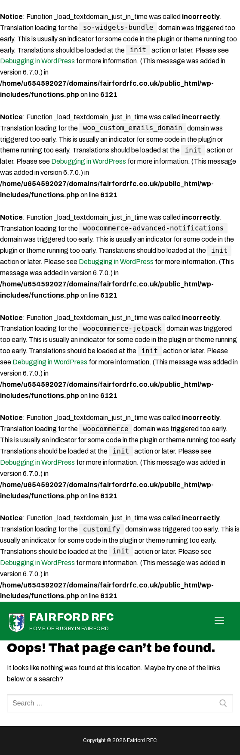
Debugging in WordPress (37, 61)
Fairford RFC (71, 617)
